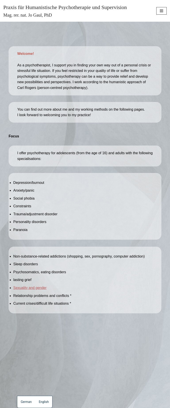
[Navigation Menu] (161, 11)
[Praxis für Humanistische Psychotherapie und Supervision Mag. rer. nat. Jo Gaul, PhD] (65, 11)
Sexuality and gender (29, 288)
